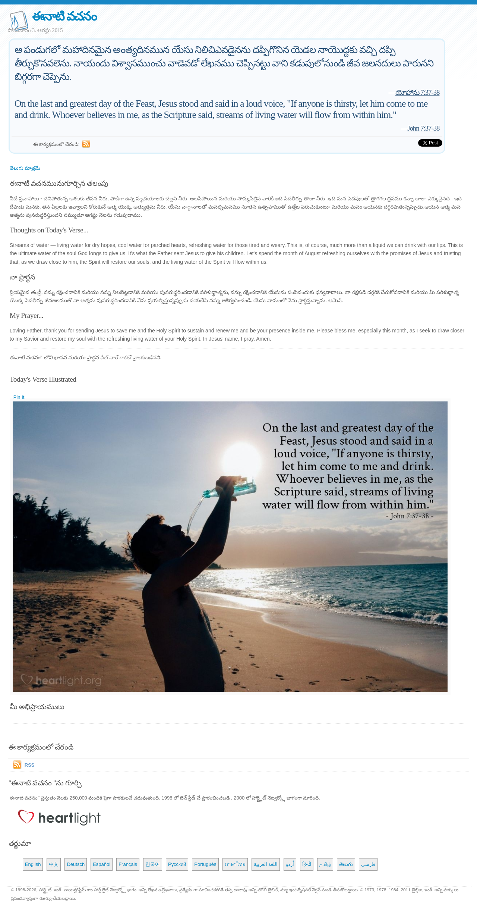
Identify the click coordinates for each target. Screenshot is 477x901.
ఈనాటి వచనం (64, 16)
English (33, 864)
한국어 (152, 864)
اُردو (290, 864)
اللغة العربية (266, 864)
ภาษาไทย (235, 864)
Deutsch (76, 864)
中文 (54, 864)
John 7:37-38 (423, 128)
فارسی (368, 864)
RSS (30, 765)
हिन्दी (306, 864)
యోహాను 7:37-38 (417, 92)
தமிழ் (325, 864)
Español (101, 864)
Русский (177, 864)
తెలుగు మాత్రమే (25, 168)
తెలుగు (346, 864)
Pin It (19, 397)
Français (128, 864)
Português (205, 864)
